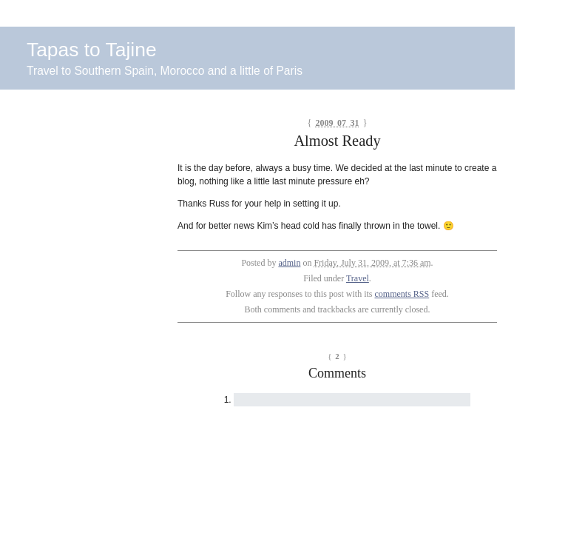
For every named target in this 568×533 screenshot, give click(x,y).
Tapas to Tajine (92, 49)
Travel (357, 278)
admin (289, 263)
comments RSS (402, 294)
